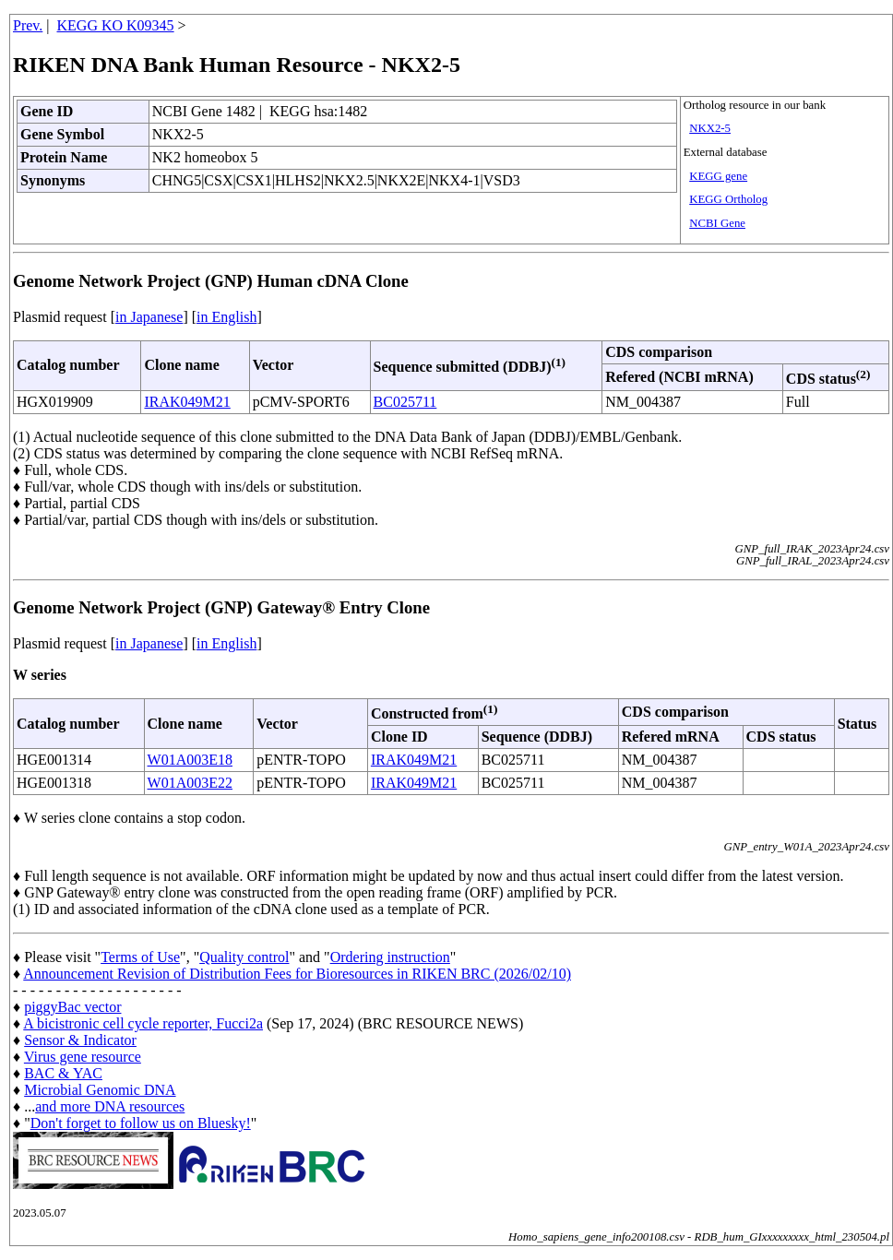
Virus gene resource (82, 1056)
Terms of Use (140, 957)
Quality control (244, 957)
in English (226, 317)
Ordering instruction (390, 957)
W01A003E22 (190, 782)
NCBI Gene (717, 223)
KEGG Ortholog (728, 199)
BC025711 (405, 402)
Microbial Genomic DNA (99, 1090)
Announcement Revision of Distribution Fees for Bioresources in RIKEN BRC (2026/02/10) (297, 973)
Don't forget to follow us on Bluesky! (140, 1123)
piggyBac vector (72, 1007)
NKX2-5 (710, 128)
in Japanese (149, 317)
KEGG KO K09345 (115, 25)
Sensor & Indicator (80, 1040)
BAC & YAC (63, 1073)
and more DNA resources (110, 1106)
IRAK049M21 (187, 402)
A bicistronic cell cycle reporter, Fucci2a (143, 1023)
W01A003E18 (190, 759)
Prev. (27, 25)
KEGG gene (718, 176)
